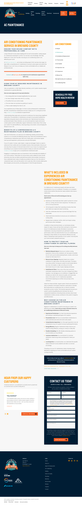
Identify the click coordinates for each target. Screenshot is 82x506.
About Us (47, 463)
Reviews (50, 3)
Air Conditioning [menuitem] (21, 13)
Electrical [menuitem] (49, 13)
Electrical (47, 478)
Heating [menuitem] (27, 13)
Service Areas (48, 481)
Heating (46, 471)
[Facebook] (69, 460)
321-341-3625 (67, 3)
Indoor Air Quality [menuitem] (32, 13)
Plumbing (47, 476)
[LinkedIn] (77, 460)
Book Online (73, 13)
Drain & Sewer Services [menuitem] (44, 13)
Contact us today (11, 112)
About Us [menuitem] (15, 13)
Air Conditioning (48, 468)
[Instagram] (74, 460)
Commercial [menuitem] (56, 13)
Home (46, 460)
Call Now (61, 103)
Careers (36, 3)
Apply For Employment (50, 466)
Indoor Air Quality (48, 473)
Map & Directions (26, 465)
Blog (46, 3)
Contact (62, 3)
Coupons (56, 3)
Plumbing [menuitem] (38, 13)
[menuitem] (65, 49)
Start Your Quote (64, 13)
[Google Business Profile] (71, 460)
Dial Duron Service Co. (11, 62)
